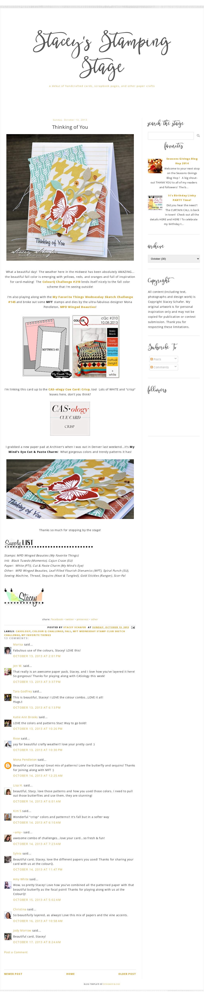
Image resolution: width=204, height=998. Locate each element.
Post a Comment (15, 952)
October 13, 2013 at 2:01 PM (37, 656)
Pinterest (82, 619)
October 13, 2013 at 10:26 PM (38, 729)
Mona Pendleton (25, 759)
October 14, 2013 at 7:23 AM (37, 844)
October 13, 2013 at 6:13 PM (37, 707)
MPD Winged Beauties (78, 307)
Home (70, 974)
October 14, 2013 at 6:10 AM (37, 822)
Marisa (18, 644)
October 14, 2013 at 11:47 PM (38, 869)
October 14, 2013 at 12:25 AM (38, 775)
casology (23, 631)
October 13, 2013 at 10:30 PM (38, 750)
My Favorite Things (36, 635)
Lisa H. (18, 785)
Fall (68, 631)
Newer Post (13, 974)
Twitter (70, 619)
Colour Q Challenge (47, 631)
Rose (16, 738)
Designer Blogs (111, 984)
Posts (155, 359)
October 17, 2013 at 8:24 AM (37, 942)
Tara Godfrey (22, 691)
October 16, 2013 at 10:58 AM (38, 921)
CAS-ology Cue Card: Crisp (69, 389)
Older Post (127, 974)
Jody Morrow (22, 930)
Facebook (57, 619)
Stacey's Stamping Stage (102, 56)
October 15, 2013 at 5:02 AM (37, 900)
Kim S (17, 811)
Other (94, 619)
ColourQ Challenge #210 (61, 282)
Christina (19, 909)
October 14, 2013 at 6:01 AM (37, 801)
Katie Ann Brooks (25, 717)
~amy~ (18, 832)
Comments (159, 367)
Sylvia (17, 853)
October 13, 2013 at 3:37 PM (37, 682)
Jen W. (17, 666)
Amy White (20, 879)
